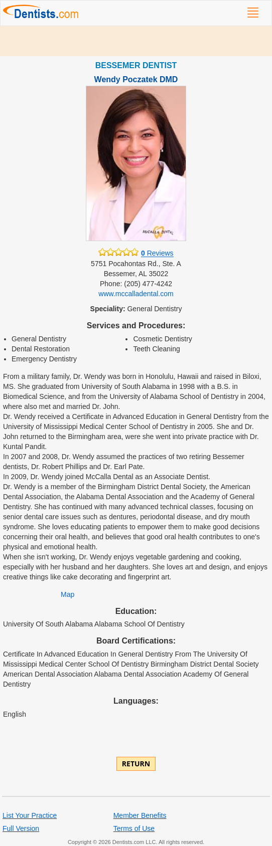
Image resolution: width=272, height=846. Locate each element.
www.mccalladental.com (135, 294)
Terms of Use (134, 828)
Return (136, 763)
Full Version (21, 828)
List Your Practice (30, 815)
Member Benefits (140, 815)
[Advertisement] (136, 41)
